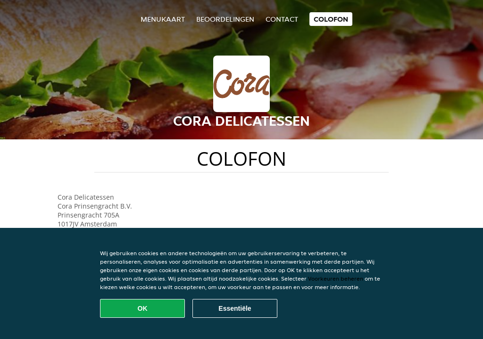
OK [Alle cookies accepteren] (143, 308)
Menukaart (163, 19)
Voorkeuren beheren (335, 278)
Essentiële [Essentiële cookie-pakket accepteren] (234, 308)
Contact (282, 19)
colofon (331, 19)
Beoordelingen (225, 19)
